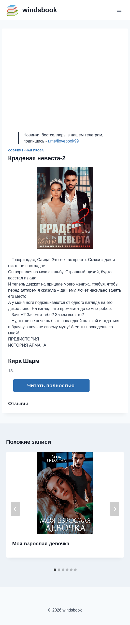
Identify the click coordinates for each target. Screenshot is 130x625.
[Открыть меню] (119, 10)
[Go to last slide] (15, 509)
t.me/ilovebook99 (63, 141)
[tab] (55, 570)
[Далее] (114, 509)
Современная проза (26, 150)
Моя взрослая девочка (40, 543)
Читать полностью (51, 385)
